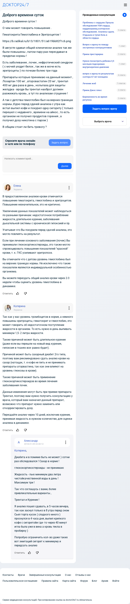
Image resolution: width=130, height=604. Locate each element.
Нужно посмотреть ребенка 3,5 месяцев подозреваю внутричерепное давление (98, 64)
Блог (94, 580)
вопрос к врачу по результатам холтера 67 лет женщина (98, 75)
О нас (68, 575)
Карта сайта (69, 580)
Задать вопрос (59, 142)
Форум (84, 580)
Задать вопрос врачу (104, 108)
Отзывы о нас (83, 575)
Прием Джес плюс (92, 90)
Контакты (8, 575)
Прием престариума (93, 54)
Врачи (21, 575)
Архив (104, 580)
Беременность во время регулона (95, 98)
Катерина (20, 450)
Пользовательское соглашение (20, 580)
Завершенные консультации (45, 575)
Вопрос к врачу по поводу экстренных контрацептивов (97, 46)
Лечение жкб (89, 83)
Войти (115, 580)
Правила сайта (49, 580)
